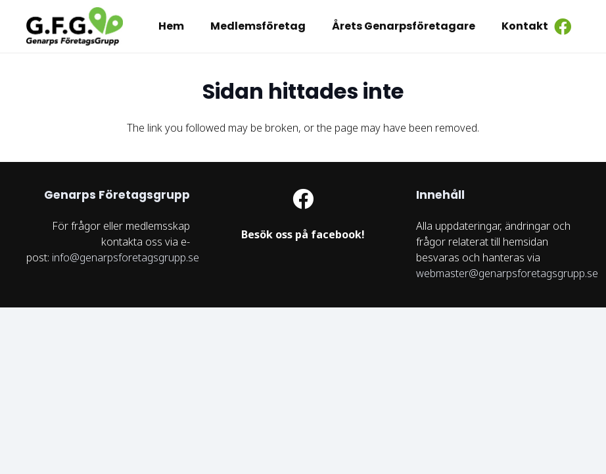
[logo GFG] (75, 26)
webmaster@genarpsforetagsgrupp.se (507, 273)
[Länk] (303, 234)
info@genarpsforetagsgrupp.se (125, 257)
